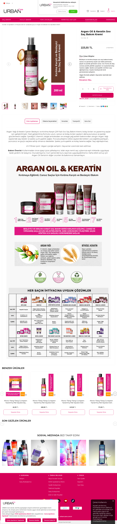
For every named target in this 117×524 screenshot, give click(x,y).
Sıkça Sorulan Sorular (55, 478)
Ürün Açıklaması (32, 121)
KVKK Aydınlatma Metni (56, 482)
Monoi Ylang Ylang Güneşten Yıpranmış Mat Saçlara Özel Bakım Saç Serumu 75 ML (44, 402)
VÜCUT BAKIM (25, 20)
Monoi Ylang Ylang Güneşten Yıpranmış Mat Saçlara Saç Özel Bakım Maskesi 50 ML (15, 402)
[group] (39, 64)
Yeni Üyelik (81, 478)
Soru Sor (88, 121)
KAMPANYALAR (91, 20)
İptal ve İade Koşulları (55, 495)
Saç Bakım (11, 24)
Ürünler (4, 24)
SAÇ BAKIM (6, 20)
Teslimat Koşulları (54, 488)
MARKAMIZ (110, 20)
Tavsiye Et (82, 106)
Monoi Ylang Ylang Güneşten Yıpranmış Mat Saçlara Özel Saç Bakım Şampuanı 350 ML (101, 402)
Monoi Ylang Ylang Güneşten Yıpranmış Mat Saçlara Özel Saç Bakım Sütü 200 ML (72, 402)
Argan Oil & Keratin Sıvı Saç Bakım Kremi (48, 24)
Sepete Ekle (97, 95)
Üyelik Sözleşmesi (54, 485)
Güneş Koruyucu (30, 24)
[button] (9, 64)
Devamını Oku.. (85, 80)
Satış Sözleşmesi (54, 491)
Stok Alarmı (90, 106)
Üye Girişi (80, 485)
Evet (73, 11)
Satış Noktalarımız (25, 482)
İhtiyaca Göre (20, 24)
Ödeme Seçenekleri (50, 121)
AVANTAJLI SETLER (68, 20)
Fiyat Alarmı (110, 47)
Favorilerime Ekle (106, 89)
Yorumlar (64, 121)
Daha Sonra (62, 11)
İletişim (21, 478)
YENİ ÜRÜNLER (46, 20)
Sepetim (80, 482)
